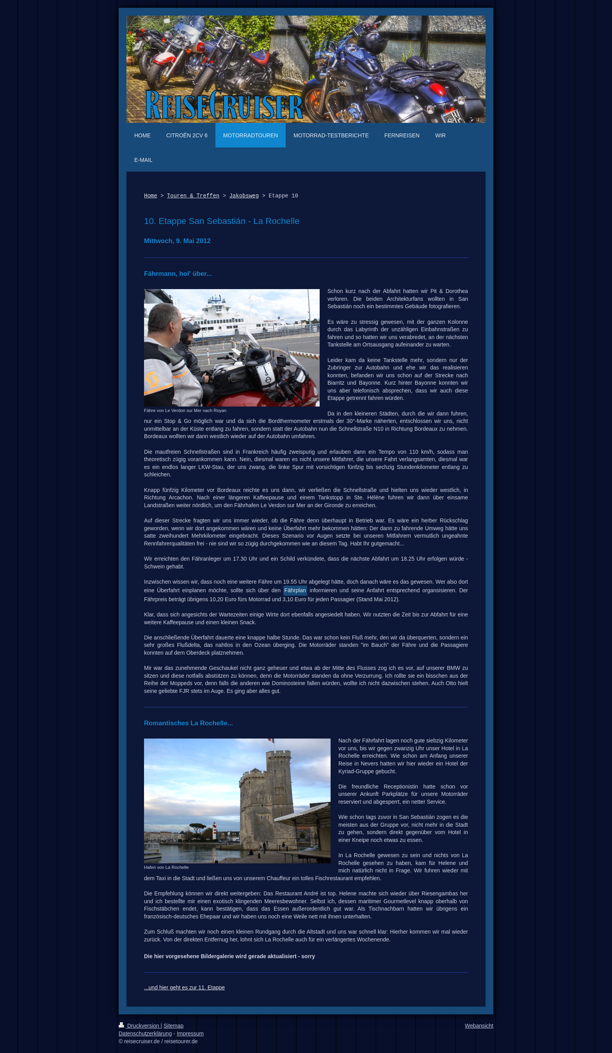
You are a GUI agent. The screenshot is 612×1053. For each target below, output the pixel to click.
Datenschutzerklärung (145, 1033)
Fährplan (295, 590)
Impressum (190, 1033)
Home (150, 196)
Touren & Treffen (193, 196)
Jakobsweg (244, 196)
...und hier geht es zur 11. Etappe (184, 987)
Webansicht (479, 1026)
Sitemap (173, 1026)
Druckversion (139, 1026)
